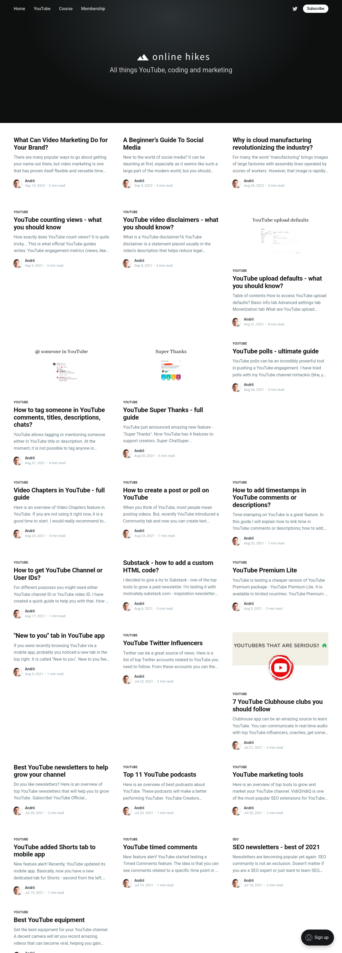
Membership (93, 8)
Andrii (30, 181)
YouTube (42, 8)
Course (66, 8)
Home (19, 8)
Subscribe (315, 8)
